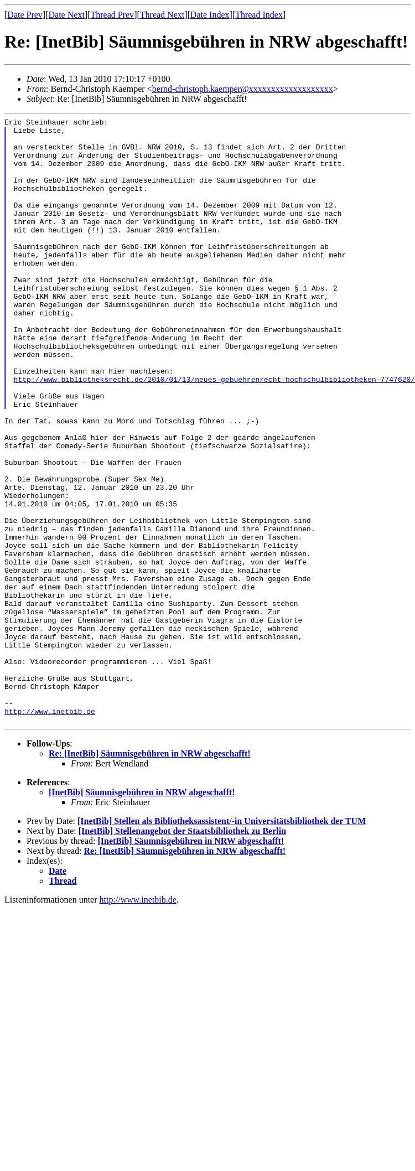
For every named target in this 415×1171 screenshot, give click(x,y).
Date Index (210, 14)
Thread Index (259, 14)
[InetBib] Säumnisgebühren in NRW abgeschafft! (142, 913)
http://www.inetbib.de (49, 831)
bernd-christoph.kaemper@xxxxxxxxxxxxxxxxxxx (242, 89)
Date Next (67, 14)
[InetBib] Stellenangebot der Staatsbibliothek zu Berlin (182, 952)
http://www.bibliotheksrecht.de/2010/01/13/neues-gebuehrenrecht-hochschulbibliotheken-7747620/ (214, 432)
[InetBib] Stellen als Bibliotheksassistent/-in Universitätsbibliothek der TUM (221, 942)
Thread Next (162, 14)
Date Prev (25, 14)
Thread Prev (112, 14)
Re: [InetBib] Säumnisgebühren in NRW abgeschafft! (150, 874)
